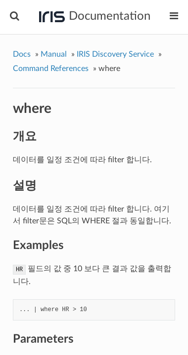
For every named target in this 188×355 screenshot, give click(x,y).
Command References (51, 68)
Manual (54, 54)
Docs (22, 54)
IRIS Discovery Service (115, 54)
